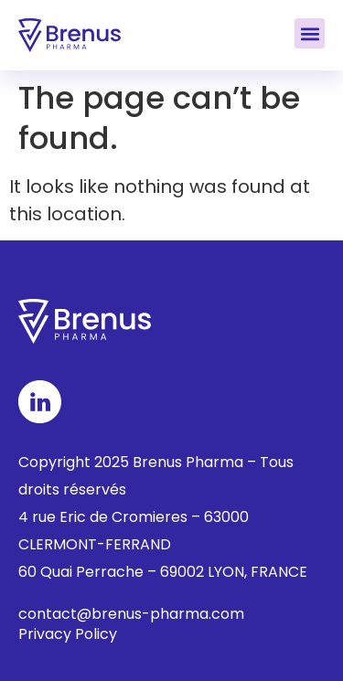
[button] (310, 33)
